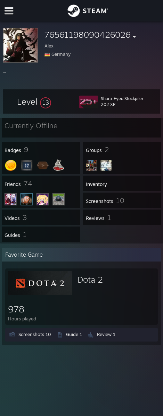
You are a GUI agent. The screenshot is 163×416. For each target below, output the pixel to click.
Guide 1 (74, 334)
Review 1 (106, 334)
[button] (34, 101)
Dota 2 (90, 279)
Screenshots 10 (34, 334)
